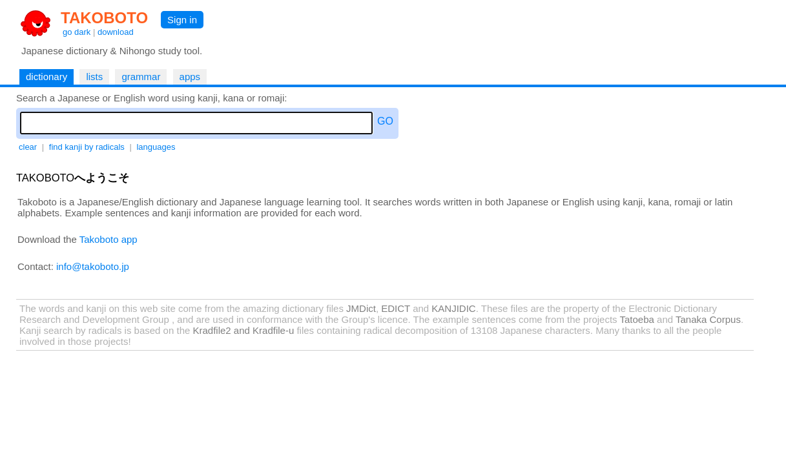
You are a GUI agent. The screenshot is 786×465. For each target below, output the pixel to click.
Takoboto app (108, 239)
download (116, 32)
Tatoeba (637, 319)
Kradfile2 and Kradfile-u (243, 330)
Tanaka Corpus (708, 319)
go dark (76, 32)
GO (385, 121)
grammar (140, 76)
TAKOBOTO (104, 17)
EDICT (395, 308)
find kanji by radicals (87, 147)
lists (94, 76)
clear (28, 147)
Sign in (182, 19)
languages (155, 147)
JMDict (361, 308)
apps (190, 76)
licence (393, 319)
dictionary (46, 76)
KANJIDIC (453, 308)
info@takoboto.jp (92, 266)
